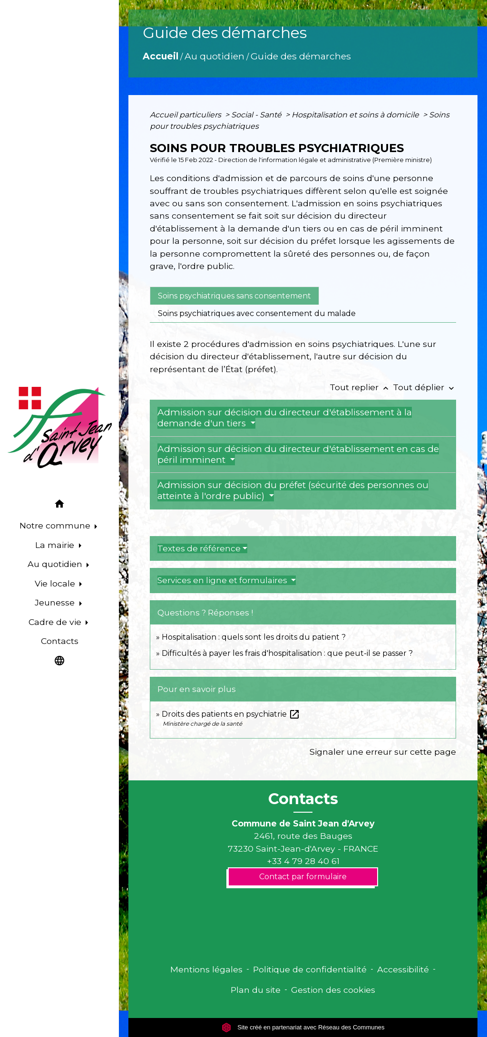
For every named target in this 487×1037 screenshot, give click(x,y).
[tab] (234, 296)
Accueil (160, 56)
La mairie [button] (56, 545)
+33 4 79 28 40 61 (303, 861)
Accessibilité (403, 969)
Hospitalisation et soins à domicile (356, 114)
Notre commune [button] (56, 525)
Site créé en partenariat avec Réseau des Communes (303, 1027)
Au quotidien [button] (56, 564)
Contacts (303, 799)
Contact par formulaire (303, 876)
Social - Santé (257, 114)
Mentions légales (206, 969)
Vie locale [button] (56, 583)
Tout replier (361, 387)
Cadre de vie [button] (56, 622)
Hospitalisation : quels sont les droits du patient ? (254, 637)
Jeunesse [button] (56, 602)
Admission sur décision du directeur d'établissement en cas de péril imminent (298, 454)
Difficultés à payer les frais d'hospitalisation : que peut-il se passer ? (287, 653)
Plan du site (256, 990)
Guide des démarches (301, 56)
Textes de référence (199, 548)
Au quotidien (214, 56)
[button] (59, 505)
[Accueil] (59, 427)
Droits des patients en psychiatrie (231, 714)
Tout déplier (424, 387)
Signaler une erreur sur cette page (383, 752)
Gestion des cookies (333, 990)
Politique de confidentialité (310, 969)
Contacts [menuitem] (59, 641)
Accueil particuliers (186, 114)
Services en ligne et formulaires (223, 580)
